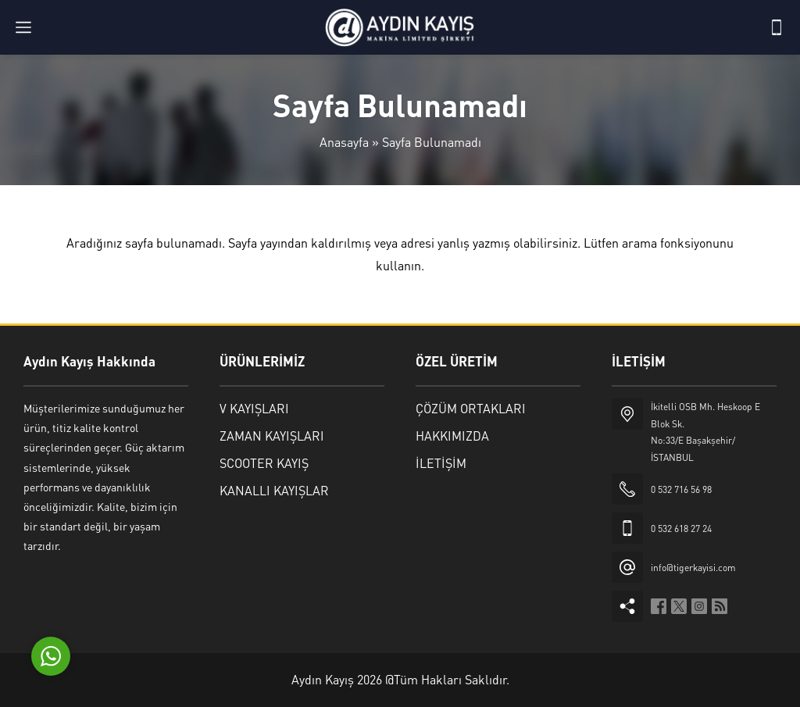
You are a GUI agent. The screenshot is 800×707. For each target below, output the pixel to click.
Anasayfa (344, 142)
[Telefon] (776, 27)
